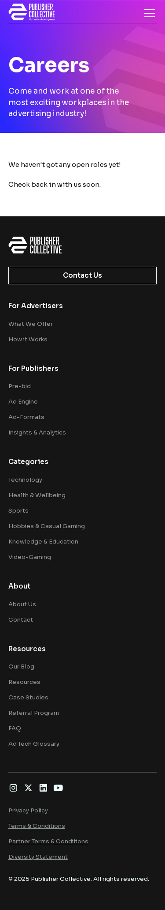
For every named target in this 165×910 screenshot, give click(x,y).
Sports (18, 510)
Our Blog (21, 666)
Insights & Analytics (37, 432)
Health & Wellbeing (37, 495)
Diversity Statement (38, 857)
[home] (31, 12)
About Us (22, 604)
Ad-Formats (26, 417)
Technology (25, 479)
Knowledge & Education (43, 541)
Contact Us (82, 275)
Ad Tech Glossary (33, 744)
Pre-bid (19, 386)
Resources (24, 682)
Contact (20, 619)
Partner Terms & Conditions (48, 841)
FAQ (14, 728)
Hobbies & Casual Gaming (46, 526)
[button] (148, 13)
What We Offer (30, 324)
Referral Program (33, 713)
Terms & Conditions (36, 826)
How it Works (28, 339)
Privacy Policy (28, 810)
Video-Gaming (29, 557)
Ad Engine (23, 401)
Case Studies (28, 697)
